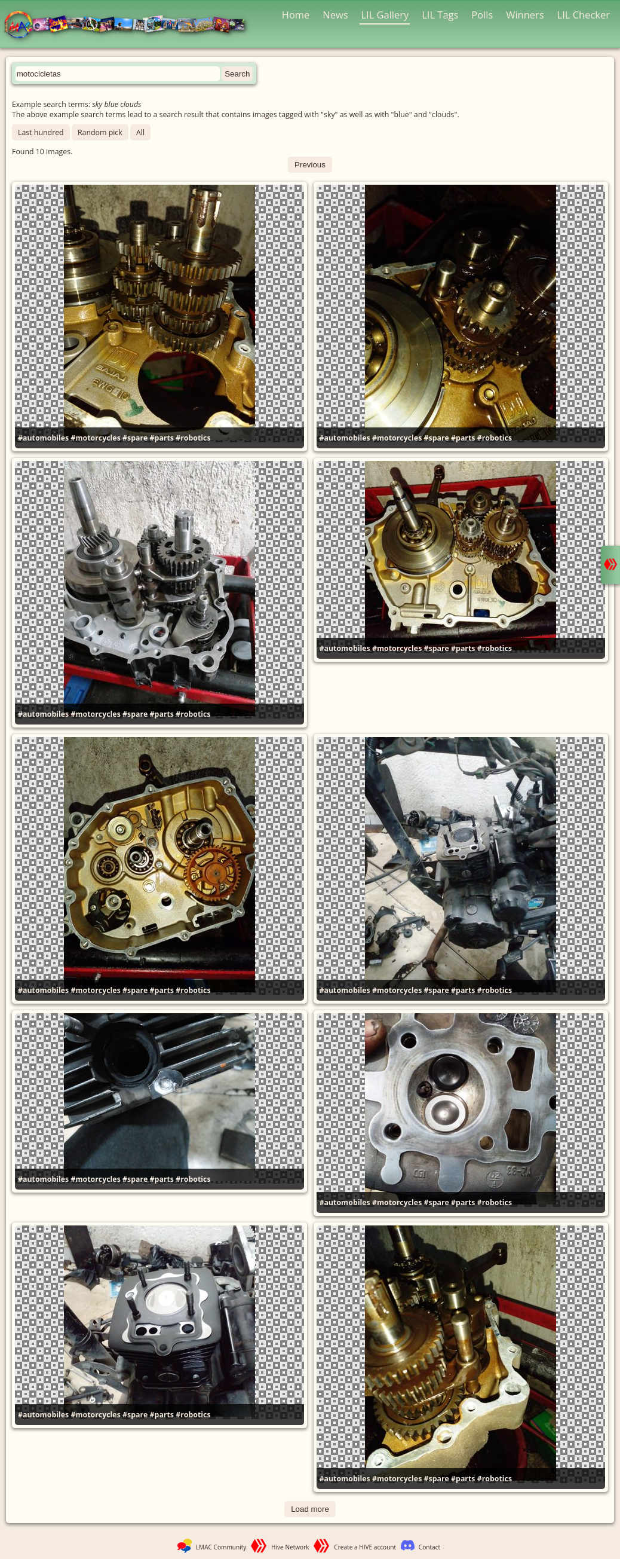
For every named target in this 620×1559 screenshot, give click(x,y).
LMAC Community (221, 1547)
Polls (482, 15)
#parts (162, 438)
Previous (310, 164)
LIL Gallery (385, 15)
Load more (310, 1509)
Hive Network (290, 1547)
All (140, 132)
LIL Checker (583, 15)
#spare (135, 438)
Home (296, 15)
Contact (429, 1547)
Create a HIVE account (365, 1547)
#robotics (193, 438)
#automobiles (43, 438)
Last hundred (41, 132)
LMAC (130, 25)
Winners (525, 15)
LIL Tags (440, 15)
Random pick (100, 132)
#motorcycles (95, 438)
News (335, 15)
